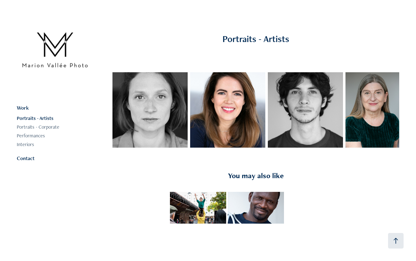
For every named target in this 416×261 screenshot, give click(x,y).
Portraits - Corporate (38, 127)
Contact (25, 158)
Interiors (25, 144)
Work (23, 107)
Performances (31, 135)
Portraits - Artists (35, 118)
